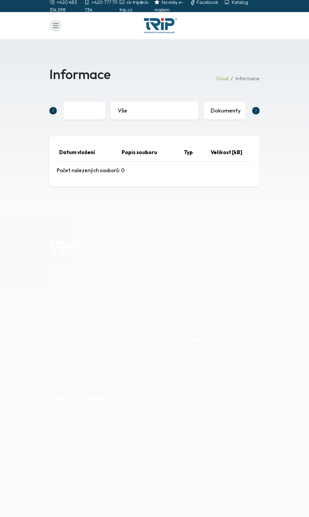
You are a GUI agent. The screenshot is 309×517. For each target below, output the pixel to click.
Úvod (222, 78)
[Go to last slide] (53, 110)
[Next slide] (256, 110)
